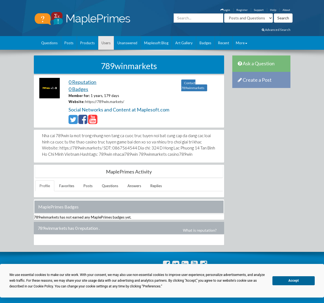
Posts (68, 43)
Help (273, 9)
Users (106, 43)
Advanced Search (276, 29)
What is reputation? (200, 230)
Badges (205, 43)
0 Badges (78, 89)
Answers (134, 186)
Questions (49, 43)
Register (242, 9)
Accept (294, 281)
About (286, 9)
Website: (76, 101)
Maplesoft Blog (156, 43)
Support (259, 9)
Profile (45, 186)
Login (225, 9)
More (241, 43)
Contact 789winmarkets (192, 85)
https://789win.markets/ (104, 101)
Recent (223, 43)
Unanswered (127, 43)
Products (87, 43)
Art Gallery (184, 43)
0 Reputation (82, 82)
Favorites (66, 186)
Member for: (79, 95)
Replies (156, 186)
